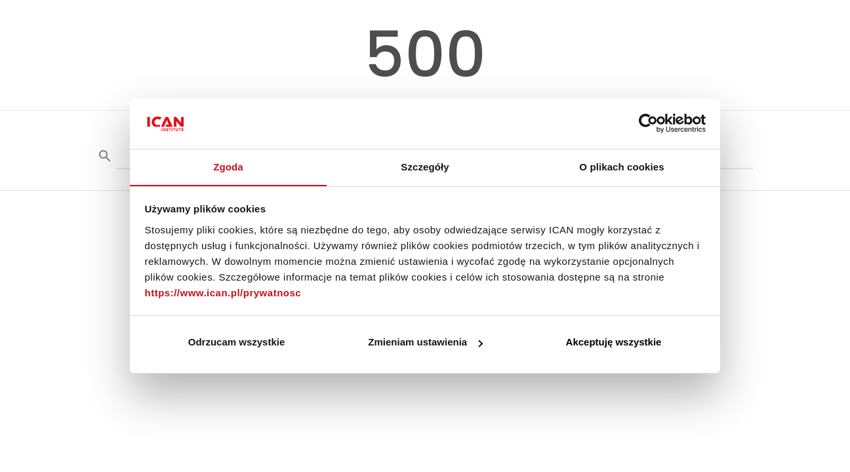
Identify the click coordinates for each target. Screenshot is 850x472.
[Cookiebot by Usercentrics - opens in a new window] (648, 123)
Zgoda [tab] (228, 166)
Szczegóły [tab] (425, 166)
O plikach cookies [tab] (621, 166)
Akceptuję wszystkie (614, 342)
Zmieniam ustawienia (425, 342)
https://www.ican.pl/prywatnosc (223, 292)
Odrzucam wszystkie (236, 342)
